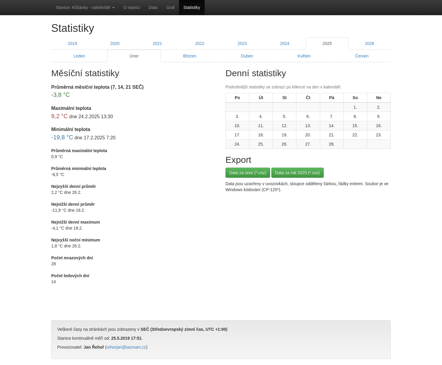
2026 (369, 43)
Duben (247, 56)
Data (153, 7)
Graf (170, 7)
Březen (189, 56)
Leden (79, 56)
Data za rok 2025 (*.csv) (297, 172)
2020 (114, 43)
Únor (134, 56)
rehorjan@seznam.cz (126, 347)
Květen (304, 56)
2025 (327, 43)
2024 (284, 43)
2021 (157, 43)
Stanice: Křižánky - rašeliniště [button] (85, 7)
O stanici (132, 7)
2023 (242, 43)
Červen (361, 56)
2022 (199, 43)
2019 (72, 43)
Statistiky (191, 7)
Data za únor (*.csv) (247, 172)
